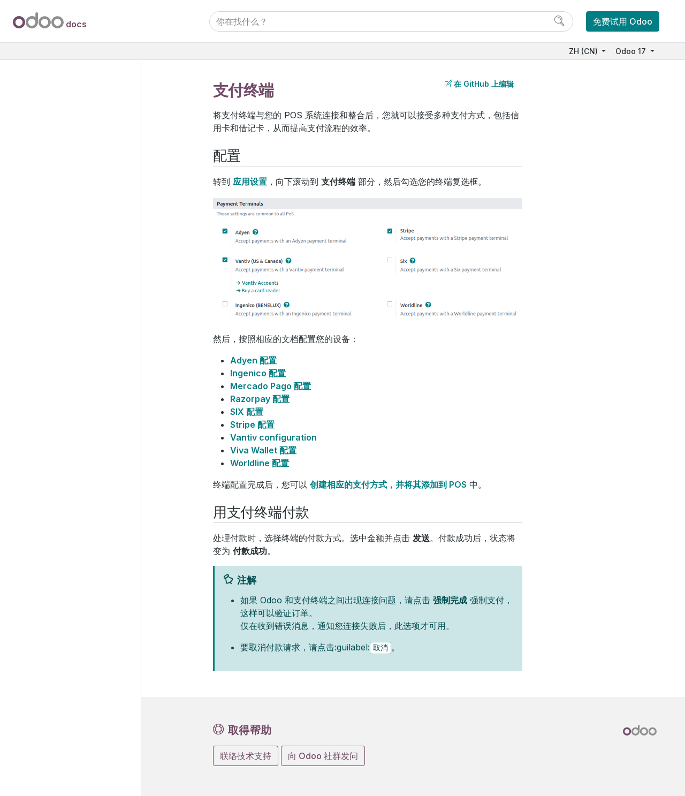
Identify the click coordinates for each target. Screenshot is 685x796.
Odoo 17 (631, 51)
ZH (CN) (584, 51)
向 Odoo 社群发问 (323, 755)
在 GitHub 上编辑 (479, 83)
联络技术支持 (245, 755)
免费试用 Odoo (622, 21)
